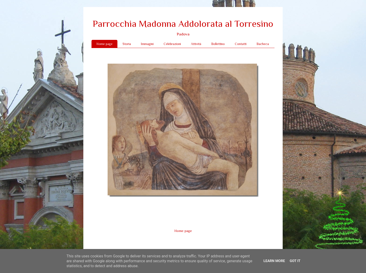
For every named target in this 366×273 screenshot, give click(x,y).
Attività (196, 44)
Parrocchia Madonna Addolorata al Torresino (183, 23)
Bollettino (218, 44)
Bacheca (263, 44)
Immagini (147, 44)
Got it (295, 261)
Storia (127, 44)
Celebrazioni (172, 44)
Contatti (240, 44)
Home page (104, 44)
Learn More (274, 261)
